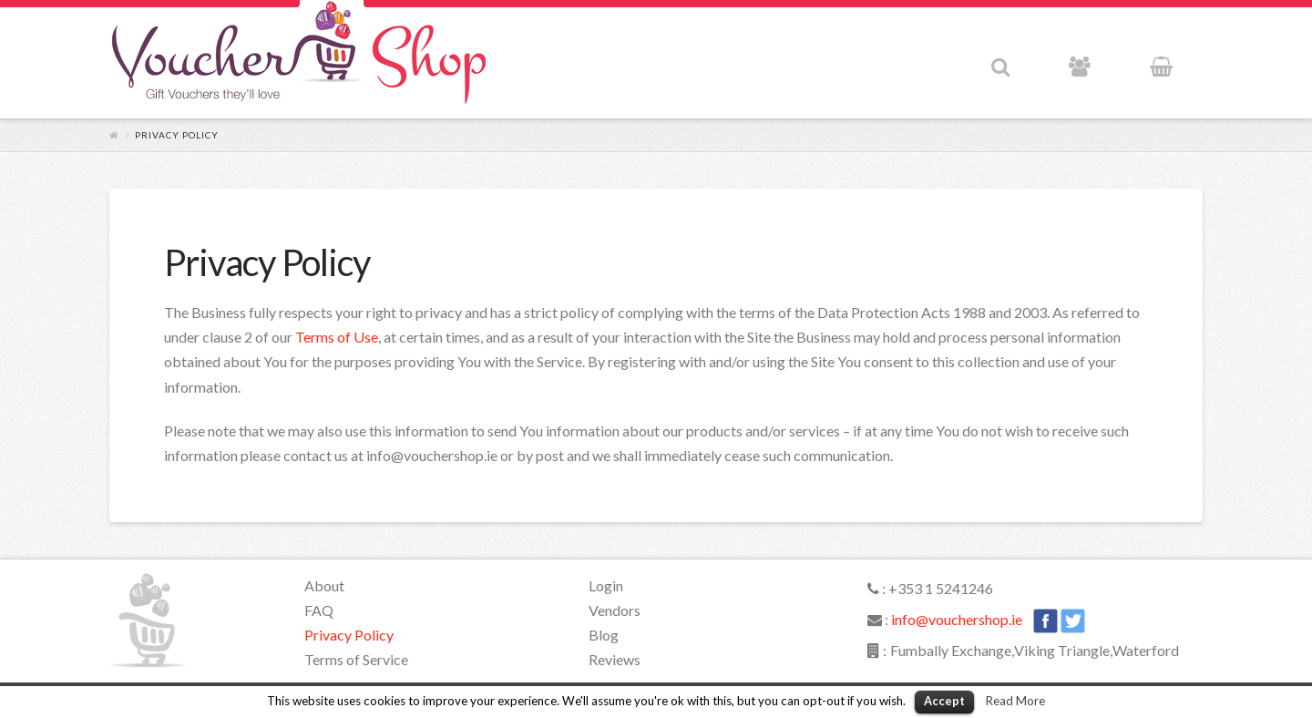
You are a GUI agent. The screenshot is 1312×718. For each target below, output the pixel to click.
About (324, 585)
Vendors (615, 610)
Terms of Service (356, 659)
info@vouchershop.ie (956, 619)
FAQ (318, 610)
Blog (604, 634)
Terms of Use (336, 336)
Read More (1015, 700)
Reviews (615, 659)
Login (606, 585)
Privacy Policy (349, 634)
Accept (944, 700)
